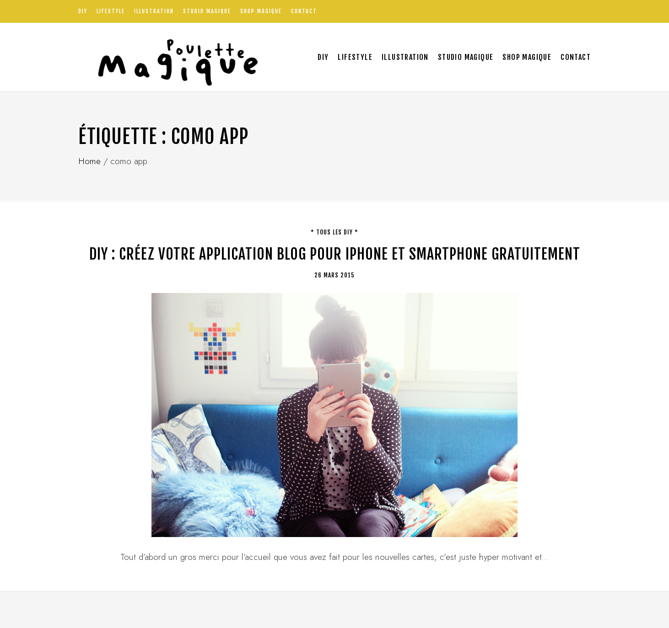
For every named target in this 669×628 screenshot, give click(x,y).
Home (89, 161)
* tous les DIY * (334, 232)
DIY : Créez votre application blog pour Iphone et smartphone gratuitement (334, 254)
